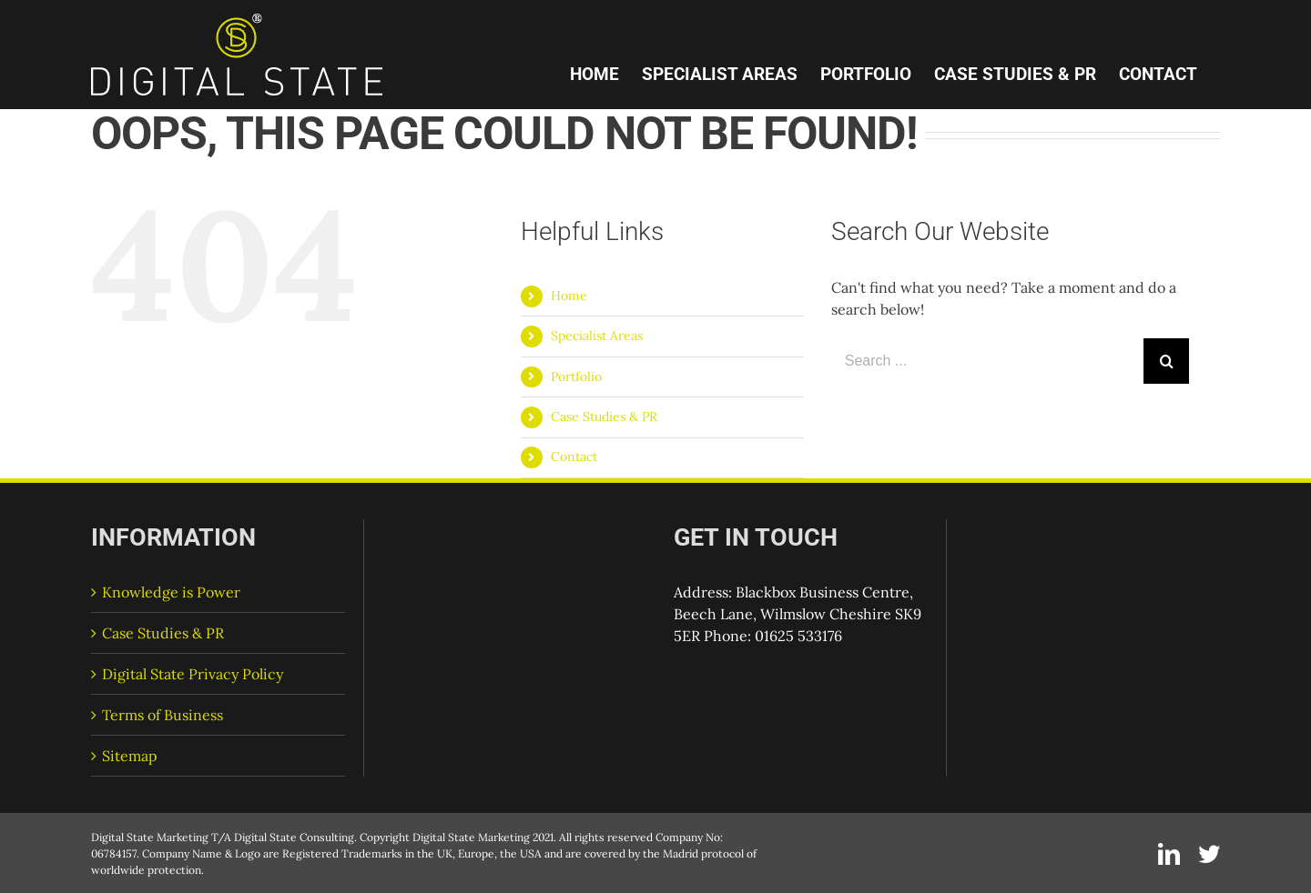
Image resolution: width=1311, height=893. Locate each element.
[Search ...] (987, 361)
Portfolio (576, 376)
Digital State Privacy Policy (192, 674)
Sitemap (130, 756)
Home (569, 295)
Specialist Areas (597, 335)
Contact (574, 456)
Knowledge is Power (171, 592)
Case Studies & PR (604, 416)
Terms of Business (162, 715)
